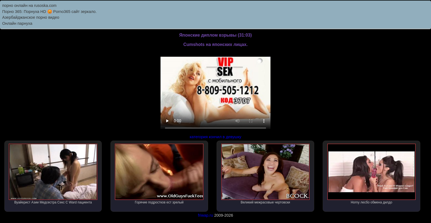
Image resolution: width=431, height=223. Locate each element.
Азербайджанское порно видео (30, 17)
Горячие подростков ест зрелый (159, 174)
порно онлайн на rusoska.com (29, 5)
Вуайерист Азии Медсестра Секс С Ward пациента (53, 174)
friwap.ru (205, 215)
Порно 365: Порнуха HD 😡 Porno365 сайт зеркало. (49, 11)
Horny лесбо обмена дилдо (371, 174)
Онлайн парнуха (17, 23)
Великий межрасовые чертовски (265, 174)
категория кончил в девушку (215, 137)
